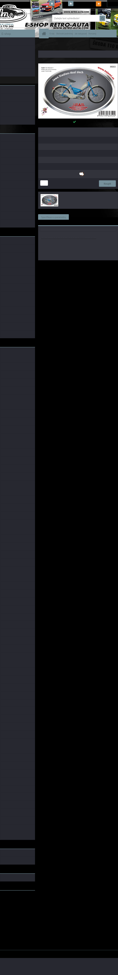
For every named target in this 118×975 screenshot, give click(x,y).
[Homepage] (44, 33)
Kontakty (92, 33)
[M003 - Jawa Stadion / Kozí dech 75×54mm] (78, 65)
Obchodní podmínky (64, 33)
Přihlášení (61, 4)
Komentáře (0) (107, 217)
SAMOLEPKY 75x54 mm (90, 44)
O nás (51, 33)
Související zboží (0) (82, 217)
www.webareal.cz (32, 952)
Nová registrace (82, 4)
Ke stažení (46, 222)
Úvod (42, 44)
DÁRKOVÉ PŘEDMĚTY (55, 44)
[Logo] (21, 18)
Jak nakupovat (81, 33)
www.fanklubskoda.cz (12, 900)
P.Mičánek (90, 264)
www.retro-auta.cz (10, 897)
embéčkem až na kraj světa (14, 905)
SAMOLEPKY (72, 44)
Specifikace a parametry (53, 217)
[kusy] (44, 183)
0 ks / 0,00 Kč (109, 2)
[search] (102, 18)
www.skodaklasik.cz (11, 902)
